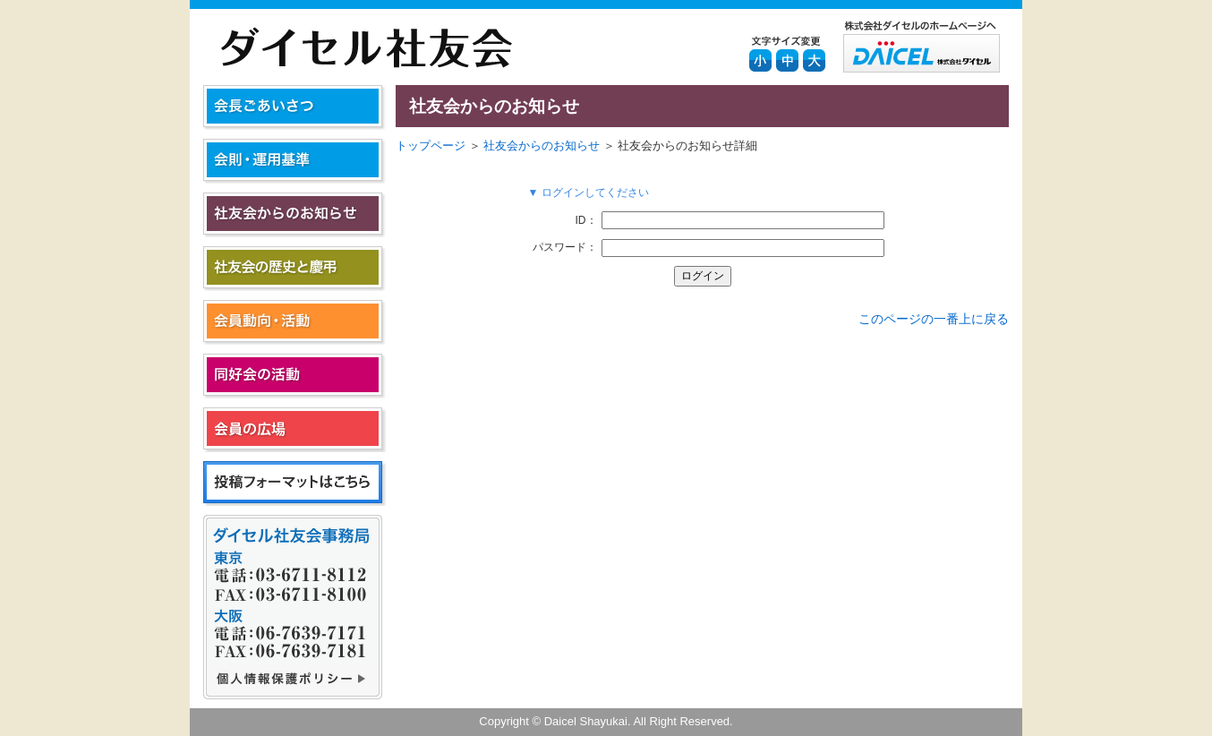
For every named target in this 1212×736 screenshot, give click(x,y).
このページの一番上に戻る (933, 319)
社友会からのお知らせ (541, 145)
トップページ (430, 145)
